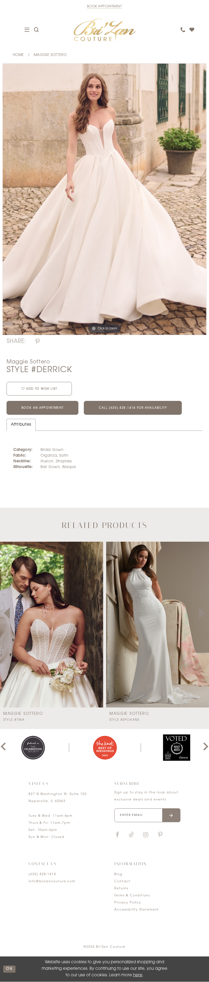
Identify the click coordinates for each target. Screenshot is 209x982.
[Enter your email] (147, 815)
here (137, 976)
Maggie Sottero (50, 55)
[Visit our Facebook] (117, 835)
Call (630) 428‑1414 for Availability (135, 408)
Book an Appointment (42, 408)
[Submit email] (171, 815)
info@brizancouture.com (52, 881)
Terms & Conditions (132, 895)
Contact (122, 881)
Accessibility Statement (136, 910)
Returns (121, 888)
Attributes (21, 425)
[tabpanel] (104, 199)
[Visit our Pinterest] (160, 835)
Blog (118, 874)
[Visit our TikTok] (131, 835)
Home (18, 55)
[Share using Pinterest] (38, 341)
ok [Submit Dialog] (9, 969)
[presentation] (51, 625)
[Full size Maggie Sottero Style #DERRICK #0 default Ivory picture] (104, 199)
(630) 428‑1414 (42, 874)
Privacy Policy (127, 903)
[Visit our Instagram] (146, 835)
